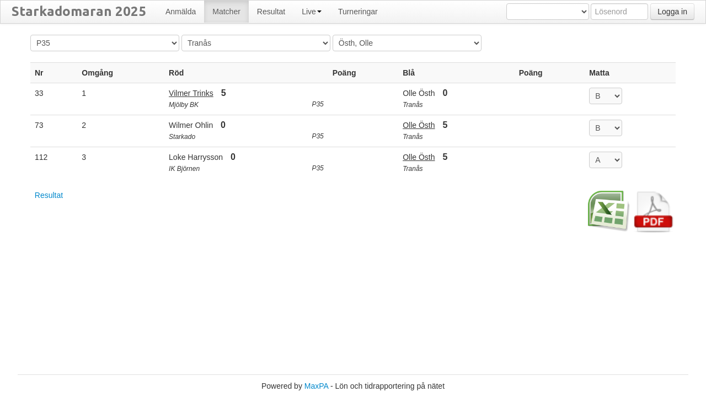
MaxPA (316, 386)
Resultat (49, 195)
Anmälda (180, 11)
